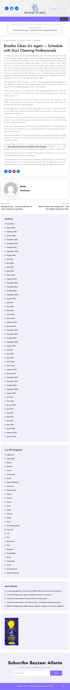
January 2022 (11, 405)
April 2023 (10, 362)
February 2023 (12, 369)
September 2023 (12, 342)
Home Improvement (13, 526)
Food (8, 506)
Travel (9, 565)
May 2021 (10, 413)
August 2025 (11, 255)
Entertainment (11, 490)
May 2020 (10, 425)
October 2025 (11, 247)
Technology (11, 561)
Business (37, 28)
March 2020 (11, 429)
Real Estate (10, 541)
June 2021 (10, 409)
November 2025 (12, 243)
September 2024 (12, 295)
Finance (9, 498)
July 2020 (10, 421)
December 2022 (12, 377)
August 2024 (11, 299)
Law (8, 533)
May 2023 (10, 358)
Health (9, 518)
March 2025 (11, 275)
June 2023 (10, 354)
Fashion (9, 494)
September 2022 (12, 389)
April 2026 (10, 224)
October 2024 (11, 291)
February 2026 (12, 232)
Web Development (13, 573)
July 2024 (10, 303)
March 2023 (11, 366)
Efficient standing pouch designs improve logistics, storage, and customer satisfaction (35, 606)
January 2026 (11, 236)
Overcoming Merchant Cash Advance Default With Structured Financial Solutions (34, 591)
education (10, 486)
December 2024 (12, 283)
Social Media (11, 553)
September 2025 (12, 251)
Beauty (9, 463)
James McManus (25, 188)
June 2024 (10, 306)
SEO (8, 545)
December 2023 (12, 330)
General (9, 514)
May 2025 (10, 267)
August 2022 (11, 393)
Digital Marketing (12, 482)
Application (10, 455)
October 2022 (11, 385)
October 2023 (11, 338)
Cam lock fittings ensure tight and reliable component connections (29, 595)
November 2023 (12, 334)
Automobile (10, 459)
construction (11, 474)
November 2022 (12, 381)
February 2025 (12, 279)
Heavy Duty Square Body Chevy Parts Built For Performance (27, 598)
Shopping (10, 549)
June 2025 (10, 263)
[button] (64, 19)
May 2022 (10, 401)
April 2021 (10, 417)
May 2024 (10, 310)
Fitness (9, 502)
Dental (9, 478)
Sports (9, 557)
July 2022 (10, 397)
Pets (8, 537)
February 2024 (12, 322)
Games (9, 510)
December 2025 (12, 240)
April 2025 (10, 271)
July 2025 (10, 259)
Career (9, 470)
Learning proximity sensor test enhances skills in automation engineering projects (34, 602)
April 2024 (10, 314)
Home (31, 28)
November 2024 (12, 287)
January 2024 (11, 326)
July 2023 (10, 350)
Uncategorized (12, 569)
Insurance (10, 530)
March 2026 (11, 228)
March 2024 (11, 318)
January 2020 (11, 436)
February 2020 (12, 433)
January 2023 (11, 373)
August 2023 (11, 346)
